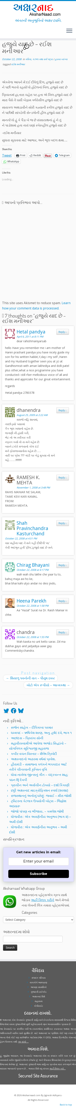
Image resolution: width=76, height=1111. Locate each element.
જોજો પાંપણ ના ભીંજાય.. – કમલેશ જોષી (37, 811)
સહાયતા (39, 1001)
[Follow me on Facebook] (4, 32)
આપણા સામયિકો (39, 987)
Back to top (66, 1104)
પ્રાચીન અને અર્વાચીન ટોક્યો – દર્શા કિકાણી (40, 785)
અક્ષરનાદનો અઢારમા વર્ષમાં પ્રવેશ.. (33, 759)
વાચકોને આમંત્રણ (38, 982)
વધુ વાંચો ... (23, 1041)
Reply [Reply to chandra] (63, 632)
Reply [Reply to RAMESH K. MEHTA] (63, 477)
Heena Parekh (31, 600)
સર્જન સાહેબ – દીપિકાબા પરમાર (32, 727)
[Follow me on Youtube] (6, 32)
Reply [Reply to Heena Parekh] (63, 601)
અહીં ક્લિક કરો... (57, 1068)
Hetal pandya (31, 331)
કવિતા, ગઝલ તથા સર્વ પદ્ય (39, 59)
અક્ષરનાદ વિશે (38, 996)
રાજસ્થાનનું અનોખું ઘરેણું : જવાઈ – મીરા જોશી (41, 795)
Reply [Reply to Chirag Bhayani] (63, 565)
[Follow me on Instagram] (5, 32)
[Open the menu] (69, 31)
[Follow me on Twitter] (3, 32)
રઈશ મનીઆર (18, 64)
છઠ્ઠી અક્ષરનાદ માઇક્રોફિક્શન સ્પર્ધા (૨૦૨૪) (39, 790)
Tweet (7, 155)
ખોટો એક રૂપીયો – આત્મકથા (48, 685)
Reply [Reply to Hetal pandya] (63, 331)
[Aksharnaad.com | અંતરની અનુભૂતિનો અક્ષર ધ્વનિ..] (38, 9)
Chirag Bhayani (33, 565)
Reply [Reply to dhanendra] (63, 410)
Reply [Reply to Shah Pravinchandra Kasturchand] (63, 523)
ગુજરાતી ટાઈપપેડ (38, 991)
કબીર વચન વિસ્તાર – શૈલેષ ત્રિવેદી (34, 753)
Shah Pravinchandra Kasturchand (32, 528)
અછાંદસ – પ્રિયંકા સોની (27, 738)
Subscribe (38, 874)
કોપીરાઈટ (38, 1005)
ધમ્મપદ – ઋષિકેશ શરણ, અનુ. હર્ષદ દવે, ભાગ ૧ (41, 732)
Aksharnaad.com (31, 1095)
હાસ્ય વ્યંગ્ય (61, 59)
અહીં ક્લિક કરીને (42, 900)
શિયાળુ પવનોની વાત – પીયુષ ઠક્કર (30, 678)
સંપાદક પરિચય (39, 977)
